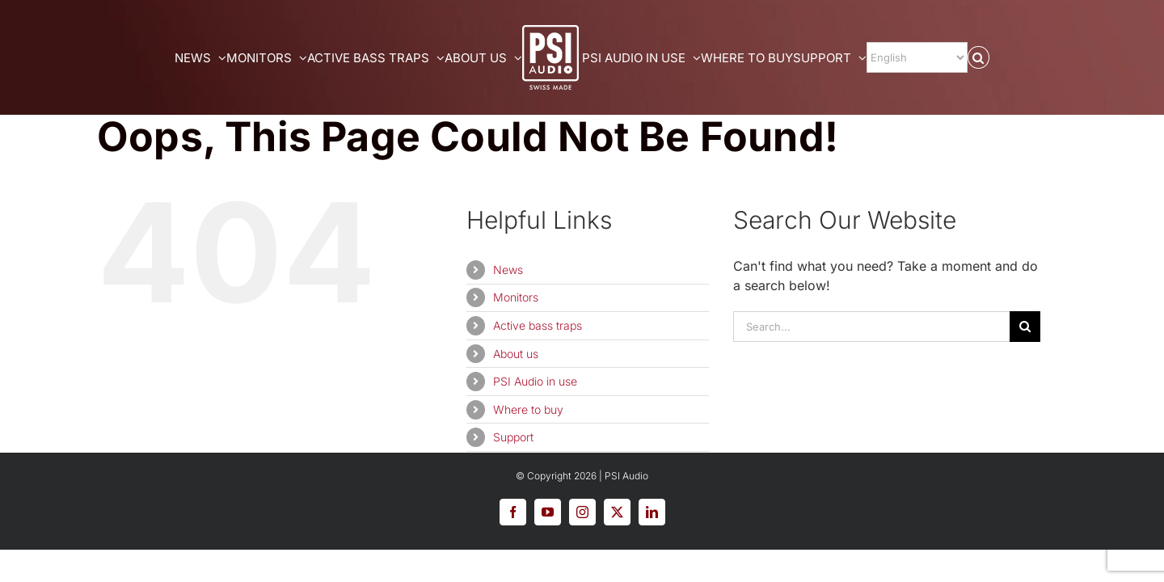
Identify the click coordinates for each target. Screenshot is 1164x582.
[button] (1050, 57)
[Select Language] (972, 57)
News (508, 269)
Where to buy (528, 409)
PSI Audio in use (535, 381)
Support (513, 437)
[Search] (1025, 326)
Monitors (515, 297)
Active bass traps (537, 325)
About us (515, 354)
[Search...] (871, 326)
